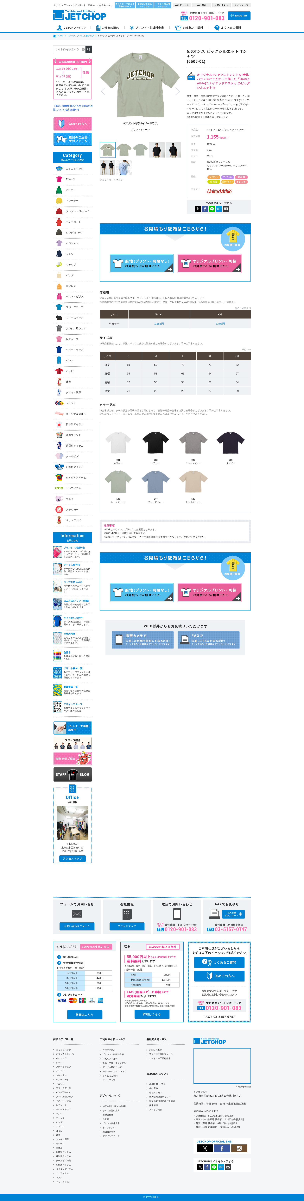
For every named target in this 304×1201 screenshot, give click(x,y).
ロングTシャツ (63, 1092)
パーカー (60, 1071)
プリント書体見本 (111, 1123)
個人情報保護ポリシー (160, 1097)
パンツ (59, 1113)
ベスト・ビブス (63, 1101)
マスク (59, 1177)
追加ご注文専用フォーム (161, 1054)
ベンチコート (62, 1079)
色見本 (106, 1119)
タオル (59, 1148)
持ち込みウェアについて (114, 1071)
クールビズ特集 (63, 1160)
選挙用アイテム (63, 1156)
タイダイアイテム (64, 1169)
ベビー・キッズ (63, 1109)
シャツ (59, 1062)
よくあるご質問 (110, 1075)
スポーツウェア (63, 1067)
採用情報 (153, 1105)
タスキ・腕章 (62, 1139)
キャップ (60, 1118)
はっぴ (59, 1131)
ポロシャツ (61, 1058)
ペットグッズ (62, 1182)
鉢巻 (58, 1135)
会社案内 (153, 1088)
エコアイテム (62, 1173)
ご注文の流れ (109, 1050)
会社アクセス (155, 1092)
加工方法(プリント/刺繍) (114, 1106)
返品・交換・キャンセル (114, 1063)
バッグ (59, 1122)
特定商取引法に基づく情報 (162, 1101)
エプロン (60, 1126)
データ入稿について (112, 1067)
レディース (61, 1105)
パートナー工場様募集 (160, 1058)
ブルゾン (60, 1084)
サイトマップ (109, 1080)
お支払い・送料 (110, 1058)
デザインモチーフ (111, 1136)
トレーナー (61, 1075)
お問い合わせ (155, 1050)
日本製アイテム (63, 1152)
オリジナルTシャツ (65, 1054)
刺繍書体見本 (109, 1132)
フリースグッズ (63, 1088)
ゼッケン (60, 1143)
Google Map (244, 1086)
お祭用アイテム (63, 1165)
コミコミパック (63, 1050)
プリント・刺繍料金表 (113, 1054)
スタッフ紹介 (155, 1109)
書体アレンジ (109, 1127)
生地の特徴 (108, 1115)
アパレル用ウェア (64, 1096)
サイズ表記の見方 (111, 1110)
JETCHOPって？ (157, 1084)
